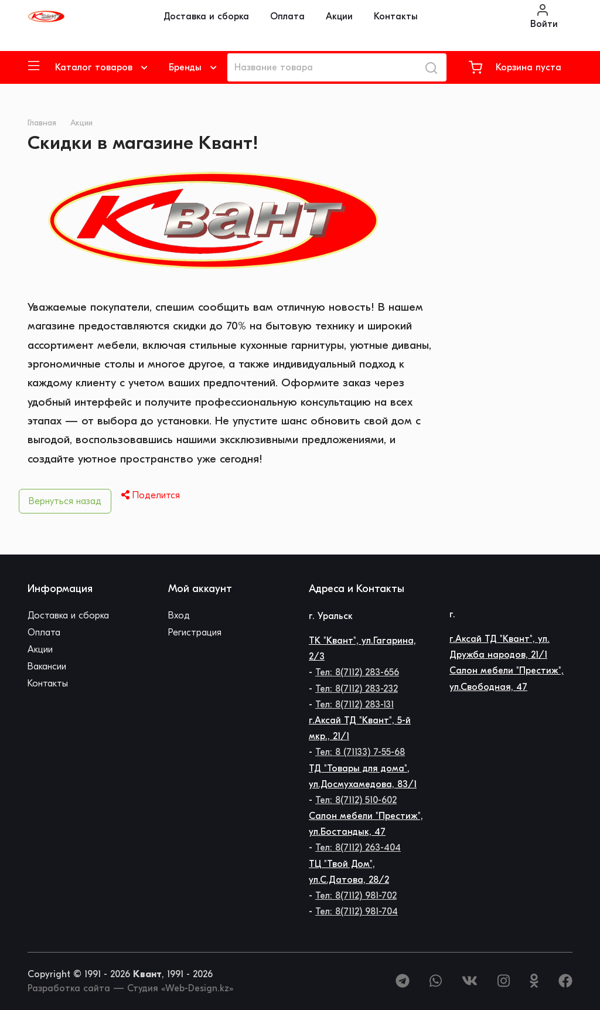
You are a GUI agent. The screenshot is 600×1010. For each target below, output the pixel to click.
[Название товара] (321, 67)
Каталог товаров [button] (93, 67)
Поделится (150, 495)
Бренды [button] (185, 67)
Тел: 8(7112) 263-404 (358, 847)
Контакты (396, 16)
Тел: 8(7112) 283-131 (354, 704)
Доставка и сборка (206, 16)
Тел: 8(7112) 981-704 (356, 911)
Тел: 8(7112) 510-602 (356, 800)
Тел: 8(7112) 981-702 (356, 895)
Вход (179, 615)
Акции (339, 16)
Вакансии (47, 666)
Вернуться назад (65, 501)
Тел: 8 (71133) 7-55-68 (360, 752)
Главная (42, 123)
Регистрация (194, 632)
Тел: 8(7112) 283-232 (356, 688)
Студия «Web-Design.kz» (180, 988)
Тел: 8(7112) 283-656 (357, 672)
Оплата (287, 16)
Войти (544, 16)
